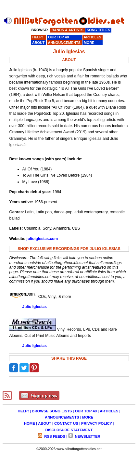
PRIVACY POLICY (96, 423)
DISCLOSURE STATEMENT (69, 430)
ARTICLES (109, 411)
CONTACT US (66, 423)
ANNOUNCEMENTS (62, 417)
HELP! (23, 411)
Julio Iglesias (34, 306)
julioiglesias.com (42, 238)
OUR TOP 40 (86, 411)
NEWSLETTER (87, 436)
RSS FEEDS (54, 436)
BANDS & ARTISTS (67, 30)
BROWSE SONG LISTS (52, 411)
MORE (87, 417)
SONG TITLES (98, 30)
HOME (29, 423)
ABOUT (44, 423)
